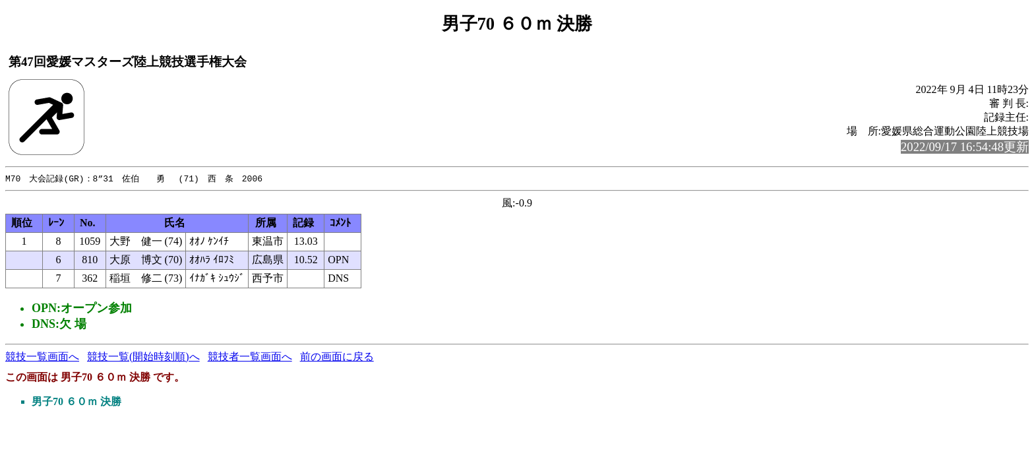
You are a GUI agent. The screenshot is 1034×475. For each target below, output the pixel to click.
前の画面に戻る (337, 357)
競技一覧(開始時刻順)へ (143, 357)
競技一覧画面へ (42, 357)
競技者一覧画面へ (250, 357)
